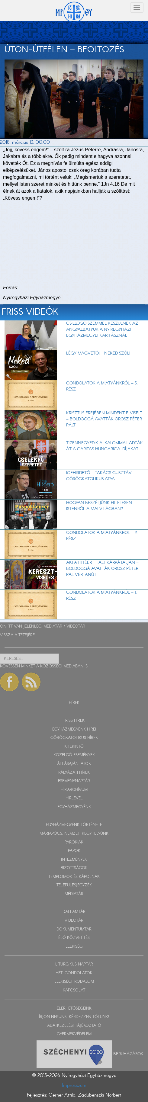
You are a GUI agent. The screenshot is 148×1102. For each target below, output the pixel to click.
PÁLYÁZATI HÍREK (74, 773)
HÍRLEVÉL (74, 798)
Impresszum (74, 1085)
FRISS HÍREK (74, 721)
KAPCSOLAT (74, 990)
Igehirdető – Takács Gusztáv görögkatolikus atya (99, 476)
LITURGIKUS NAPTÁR (74, 964)
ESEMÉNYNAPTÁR (74, 781)
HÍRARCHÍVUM (74, 790)
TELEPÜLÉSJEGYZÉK (74, 885)
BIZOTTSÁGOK (74, 868)
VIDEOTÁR (75, 626)
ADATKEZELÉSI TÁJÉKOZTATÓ (74, 1026)
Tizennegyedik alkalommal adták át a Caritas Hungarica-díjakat (104, 446)
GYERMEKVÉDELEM (74, 1034)
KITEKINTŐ (74, 747)
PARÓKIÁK (74, 842)
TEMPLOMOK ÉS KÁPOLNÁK (74, 877)
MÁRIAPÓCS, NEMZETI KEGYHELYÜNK (74, 834)
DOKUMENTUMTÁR (74, 929)
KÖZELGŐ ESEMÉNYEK (74, 755)
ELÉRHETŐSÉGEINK (74, 1008)
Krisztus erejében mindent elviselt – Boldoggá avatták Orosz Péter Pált (104, 419)
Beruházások (128, 1054)
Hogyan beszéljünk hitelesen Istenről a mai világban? (99, 506)
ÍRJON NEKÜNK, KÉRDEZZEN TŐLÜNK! (74, 1017)
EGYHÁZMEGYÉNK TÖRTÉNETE (74, 825)
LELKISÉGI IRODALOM (74, 982)
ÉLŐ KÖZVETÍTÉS (74, 938)
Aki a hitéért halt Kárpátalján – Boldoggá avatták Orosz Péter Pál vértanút (102, 569)
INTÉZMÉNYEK (74, 860)
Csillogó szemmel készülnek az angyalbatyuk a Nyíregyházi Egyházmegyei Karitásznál (102, 329)
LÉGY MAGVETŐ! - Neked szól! (98, 353)
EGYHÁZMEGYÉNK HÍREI (74, 729)
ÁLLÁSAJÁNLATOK (74, 764)
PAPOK (74, 851)
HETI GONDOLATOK (74, 973)
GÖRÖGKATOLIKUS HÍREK (74, 738)
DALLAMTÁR (74, 912)
